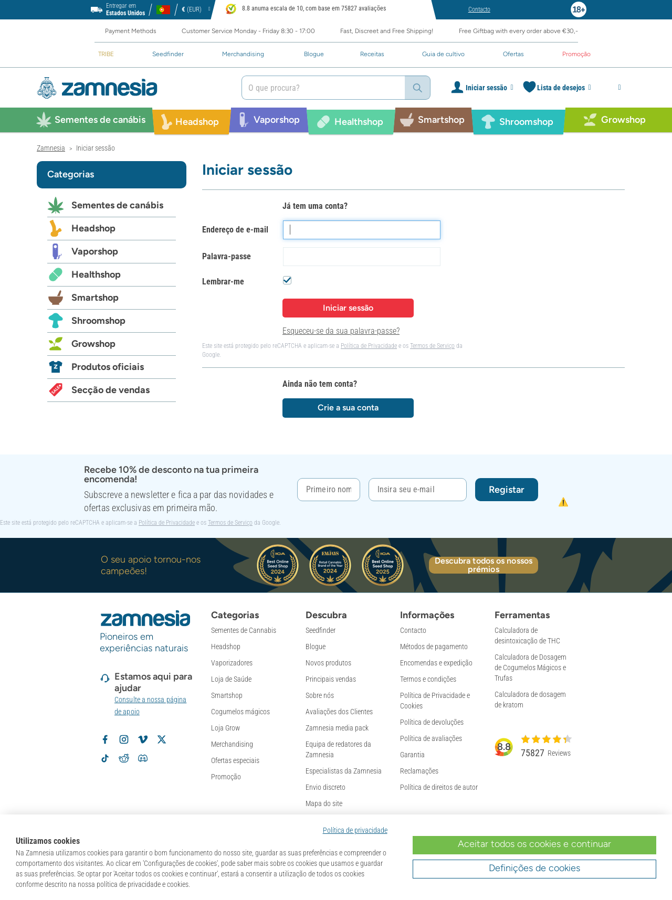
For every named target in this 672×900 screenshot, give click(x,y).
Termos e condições (428, 679)
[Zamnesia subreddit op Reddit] (124, 758)
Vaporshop (94, 251)
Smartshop (95, 297)
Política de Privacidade (369, 346)
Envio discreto (325, 787)
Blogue (316, 646)
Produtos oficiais (107, 367)
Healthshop (96, 274)
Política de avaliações (431, 738)
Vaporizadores (232, 663)
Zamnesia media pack (337, 728)
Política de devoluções (432, 722)
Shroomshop (98, 320)
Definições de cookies (534, 868)
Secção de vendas (110, 390)
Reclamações (419, 771)
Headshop (93, 228)
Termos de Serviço (432, 346)
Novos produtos (328, 663)
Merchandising (232, 744)
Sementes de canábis (117, 205)
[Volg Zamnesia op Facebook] (105, 739)
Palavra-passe (226, 256)
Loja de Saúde (231, 679)
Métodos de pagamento (434, 646)
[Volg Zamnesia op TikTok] (105, 758)
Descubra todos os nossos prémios (483, 565)
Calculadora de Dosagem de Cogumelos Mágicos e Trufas (530, 667)
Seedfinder (320, 630)
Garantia (412, 754)
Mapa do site (324, 803)
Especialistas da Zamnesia (344, 771)
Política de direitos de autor (439, 787)
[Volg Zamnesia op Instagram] (124, 739)
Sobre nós (320, 695)
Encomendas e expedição (436, 663)
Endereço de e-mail (235, 230)
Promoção (226, 776)
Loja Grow (225, 728)
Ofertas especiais (235, 760)
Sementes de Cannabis (243, 630)
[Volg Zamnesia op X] (161, 739)
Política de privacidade (355, 830)
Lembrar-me (223, 282)
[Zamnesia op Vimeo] (143, 739)
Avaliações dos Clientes (339, 711)
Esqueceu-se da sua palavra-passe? (341, 331)
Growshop (93, 344)
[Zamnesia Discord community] (143, 758)
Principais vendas (331, 679)
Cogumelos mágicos (240, 711)
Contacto (413, 630)
